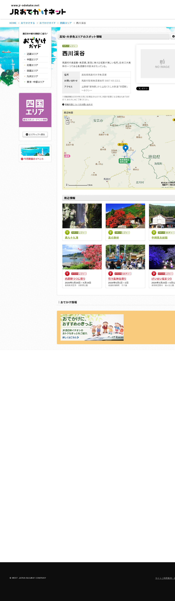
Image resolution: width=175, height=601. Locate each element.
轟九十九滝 (71, 237)
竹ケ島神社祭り (117, 278)
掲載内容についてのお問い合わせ (79, 104)
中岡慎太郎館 (159, 237)
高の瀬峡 (113, 237)
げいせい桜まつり (162, 278)
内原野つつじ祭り (75, 278)
